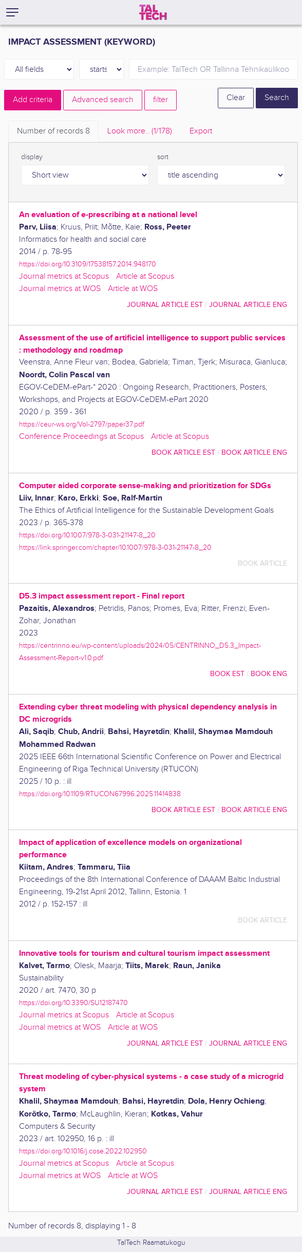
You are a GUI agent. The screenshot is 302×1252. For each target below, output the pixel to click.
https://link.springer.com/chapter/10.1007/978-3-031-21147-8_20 (115, 547)
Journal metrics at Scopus (64, 276)
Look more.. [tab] (139, 131)
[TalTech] (153, 12)
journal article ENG (248, 304)
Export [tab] (201, 131)
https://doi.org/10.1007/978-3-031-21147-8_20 (87, 535)
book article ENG (254, 452)
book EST (227, 673)
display (32, 157)
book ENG (269, 673)
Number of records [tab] (53, 131)
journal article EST (165, 304)
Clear (235, 98)
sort (162, 157)
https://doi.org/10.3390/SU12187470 (73, 1002)
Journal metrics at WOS (60, 289)
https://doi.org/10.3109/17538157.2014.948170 (87, 264)
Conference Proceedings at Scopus (81, 436)
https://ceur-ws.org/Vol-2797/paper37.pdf (81, 424)
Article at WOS (133, 289)
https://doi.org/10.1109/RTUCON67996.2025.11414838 (100, 793)
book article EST (183, 452)
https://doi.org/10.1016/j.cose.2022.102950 (83, 1151)
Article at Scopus (145, 276)
